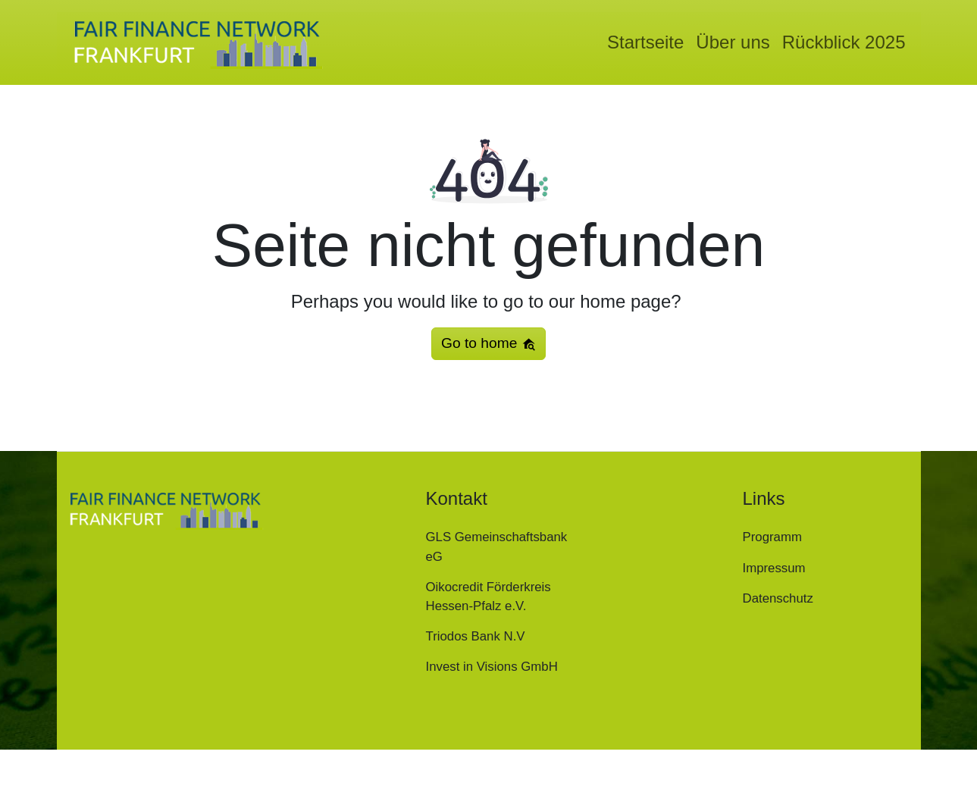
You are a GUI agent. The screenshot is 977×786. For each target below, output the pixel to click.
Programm (772, 537)
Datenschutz (778, 598)
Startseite (645, 42)
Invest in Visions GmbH (492, 666)
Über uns (732, 42)
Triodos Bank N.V (475, 636)
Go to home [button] (488, 343)
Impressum (774, 568)
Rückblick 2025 (844, 42)
